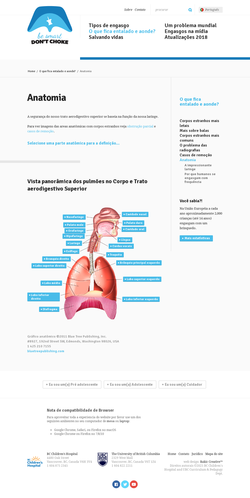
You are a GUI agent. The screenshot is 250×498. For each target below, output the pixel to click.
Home (31, 71)
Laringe (75, 243)
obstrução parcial (140, 126)
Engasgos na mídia (186, 31)
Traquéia (116, 255)
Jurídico (197, 454)
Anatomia (188, 160)
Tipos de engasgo (109, 25)
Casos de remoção (196, 155)
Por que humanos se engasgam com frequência (200, 178)
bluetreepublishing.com (45, 351)
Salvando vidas (106, 37)
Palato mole (75, 225)
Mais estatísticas (197, 238)
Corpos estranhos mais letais (199, 123)
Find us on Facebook (116, 484)
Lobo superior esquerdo (143, 279)
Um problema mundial (191, 25)
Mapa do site (214, 454)
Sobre (128, 10)
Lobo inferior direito (40, 297)
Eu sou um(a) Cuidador (183, 384)
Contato (140, 10)
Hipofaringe (74, 236)
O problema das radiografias (193, 148)
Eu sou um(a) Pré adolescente (73, 384)
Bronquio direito (57, 259)
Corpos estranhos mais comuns (199, 138)
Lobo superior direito (49, 266)
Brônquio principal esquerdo (140, 263)
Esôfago (71, 251)
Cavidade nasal (135, 214)
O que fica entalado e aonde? (122, 31)
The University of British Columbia (136, 454)
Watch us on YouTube (134, 484)
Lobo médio (52, 283)
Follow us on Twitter (125, 484)
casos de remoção (40, 131)
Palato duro (134, 223)
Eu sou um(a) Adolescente (131, 384)
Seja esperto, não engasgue (49, 25)
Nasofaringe (75, 217)
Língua (125, 240)
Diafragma (50, 309)
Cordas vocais (122, 246)
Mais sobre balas (194, 130)
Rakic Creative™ (211, 462)
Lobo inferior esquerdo (142, 299)
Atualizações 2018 (186, 37)
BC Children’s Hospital (62, 454)
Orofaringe (75, 231)
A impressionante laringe (198, 167)
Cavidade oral (134, 229)
